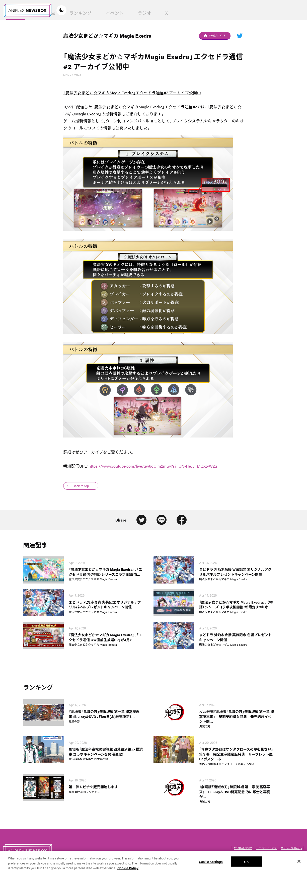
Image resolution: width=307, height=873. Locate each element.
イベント (196, 13)
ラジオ (225, 13)
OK (246, 864)
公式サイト (215, 36)
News (96, 13)
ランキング (161, 13)
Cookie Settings (291, 847)
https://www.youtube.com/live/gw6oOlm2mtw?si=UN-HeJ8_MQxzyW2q (153, 466)
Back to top (80, 486)
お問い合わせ (243, 847)
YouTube (128, 13)
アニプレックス (266, 847)
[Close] (298, 864)
